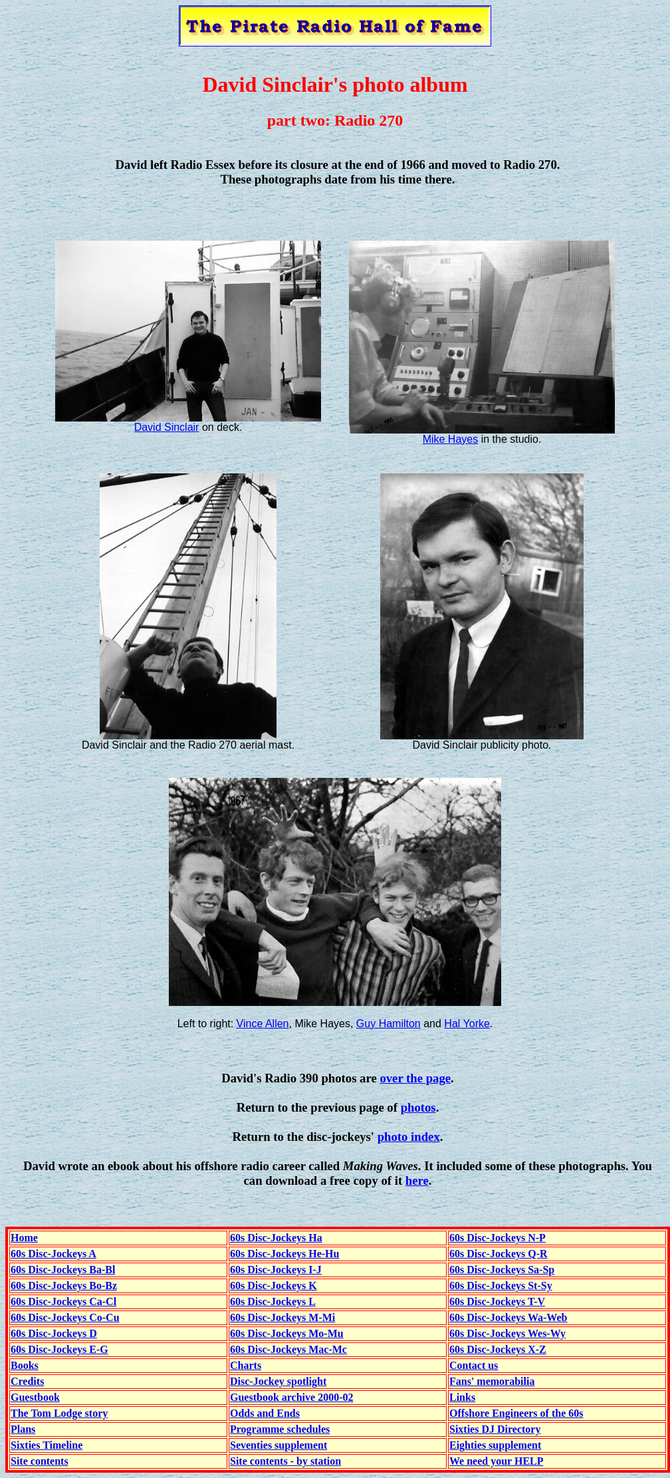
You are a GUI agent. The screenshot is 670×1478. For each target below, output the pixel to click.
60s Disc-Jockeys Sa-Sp (501, 1269)
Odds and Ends (265, 1413)
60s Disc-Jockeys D (54, 1333)
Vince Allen (263, 1023)
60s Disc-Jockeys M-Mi (282, 1317)
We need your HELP (496, 1461)
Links (462, 1397)
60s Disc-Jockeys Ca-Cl (63, 1301)
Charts (245, 1365)
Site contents (39, 1461)
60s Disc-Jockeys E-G (59, 1349)
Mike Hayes (451, 439)
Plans (23, 1429)
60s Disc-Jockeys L (273, 1301)
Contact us (473, 1365)
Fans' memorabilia (491, 1381)
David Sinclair (166, 427)
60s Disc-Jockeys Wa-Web (508, 1317)
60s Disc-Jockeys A (53, 1253)
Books (25, 1365)
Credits (27, 1381)
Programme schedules (280, 1429)
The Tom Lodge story (59, 1413)
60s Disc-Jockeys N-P (497, 1237)
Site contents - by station (285, 1461)
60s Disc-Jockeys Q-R (498, 1253)
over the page (415, 1078)
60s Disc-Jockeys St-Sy (500, 1285)
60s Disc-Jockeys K (273, 1285)
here (417, 1180)
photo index (409, 1137)
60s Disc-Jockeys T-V (497, 1301)
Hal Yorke (467, 1023)
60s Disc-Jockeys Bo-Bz (64, 1285)
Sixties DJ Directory (494, 1429)
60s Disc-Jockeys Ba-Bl (63, 1269)
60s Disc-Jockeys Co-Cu (65, 1317)
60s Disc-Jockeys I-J (276, 1269)
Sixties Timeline (46, 1445)
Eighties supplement (495, 1445)
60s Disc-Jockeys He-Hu (284, 1253)
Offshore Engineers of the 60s (516, 1413)
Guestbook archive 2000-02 (291, 1397)
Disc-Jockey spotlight (278, 1381)
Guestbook (35, 1397)
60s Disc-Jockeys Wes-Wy (507, 1333)
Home (24, 1237)
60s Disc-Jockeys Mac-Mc (288, 1349)
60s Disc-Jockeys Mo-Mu (287, 1333)
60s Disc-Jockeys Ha (276, 1237)
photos (418, 1107)
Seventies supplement (278, 1445)
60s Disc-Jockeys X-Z (497, 1349)
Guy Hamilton (388, 1023)
